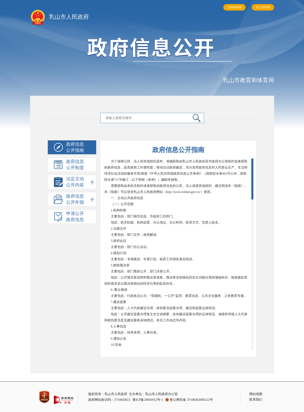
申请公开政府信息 (75, 217)
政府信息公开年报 (80, 199)
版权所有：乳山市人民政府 (107, 394)
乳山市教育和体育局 (248, 80)
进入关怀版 (263, 7)
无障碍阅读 (234, 7)
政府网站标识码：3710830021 (109, 399)
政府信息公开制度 (75, 165)
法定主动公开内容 (80, 182)
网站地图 (255, 394)
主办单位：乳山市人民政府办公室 (153, 394)
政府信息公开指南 (75, 147)
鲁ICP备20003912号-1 (148, 399)
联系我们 (255, 399)
